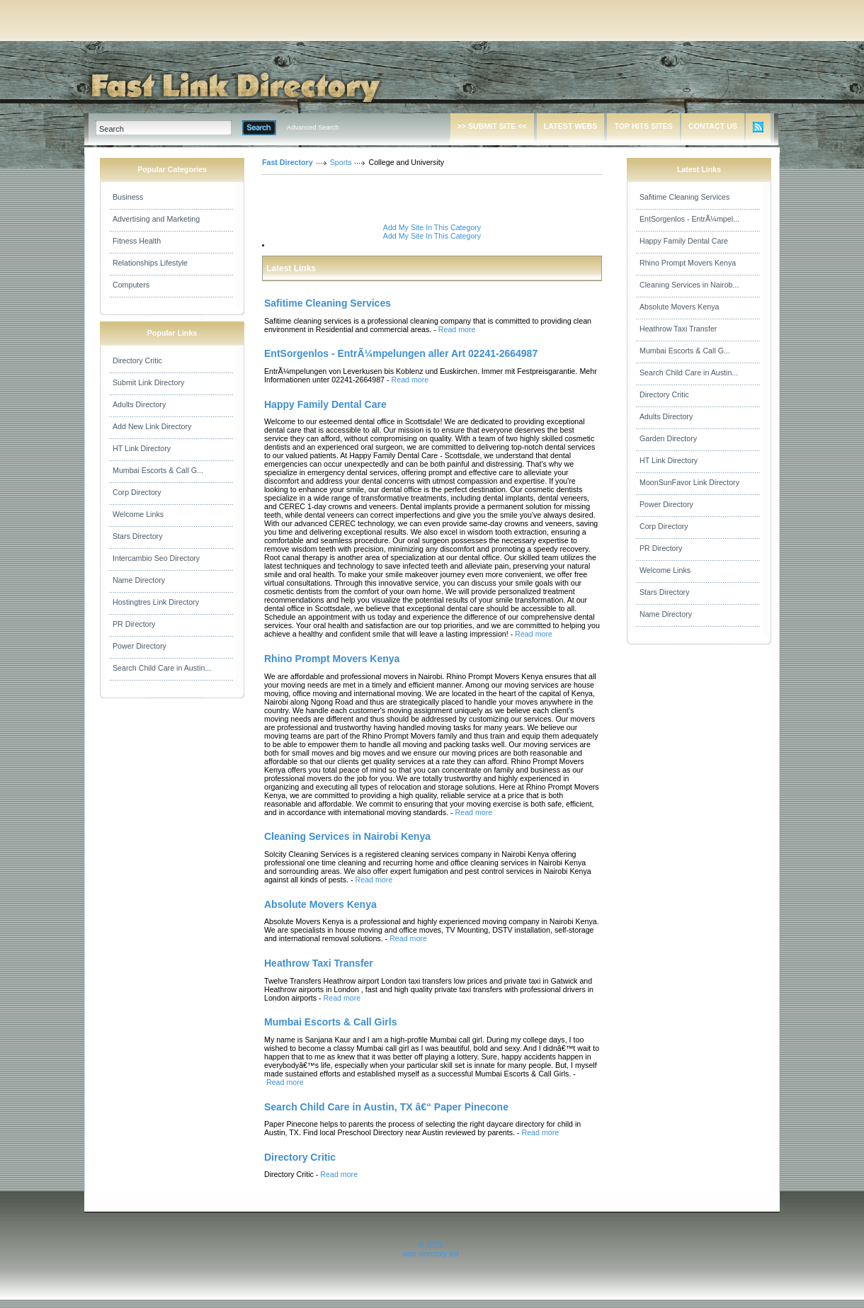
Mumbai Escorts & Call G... (158, 470)
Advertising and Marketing (156, 219)
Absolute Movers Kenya (680, 306)
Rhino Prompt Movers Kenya (688, 262)
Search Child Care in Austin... (162, 668)
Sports (341, 162)
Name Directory (139, 580)
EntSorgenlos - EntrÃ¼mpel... (689, 219)
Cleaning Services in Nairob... (689, 284)
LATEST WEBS (571, 126)
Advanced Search (313, 127)
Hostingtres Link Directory (156, 602)
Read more (457, 329)
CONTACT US (712, 126)
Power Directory (139, 646)
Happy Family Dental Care (684, 241)
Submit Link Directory (148, 382)
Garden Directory (668, 438)
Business (128, 197)
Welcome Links (138, 514)
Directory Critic (137, 360)
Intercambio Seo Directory (156, 558)
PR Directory (134, 624)
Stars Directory (137, 536)
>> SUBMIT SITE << (492, 126)
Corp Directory (137, 492)
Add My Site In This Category (432, 227)
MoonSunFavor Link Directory (689, 482)
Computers (131, 284)
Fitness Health (137, 241)
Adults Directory (139, 404)
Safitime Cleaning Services (684, 197)
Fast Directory (287, 162)
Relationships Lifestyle (150, 262)
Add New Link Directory (152, 426)
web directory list (430, 1253)
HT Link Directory (142, 448)
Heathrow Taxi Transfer (678, 328)
